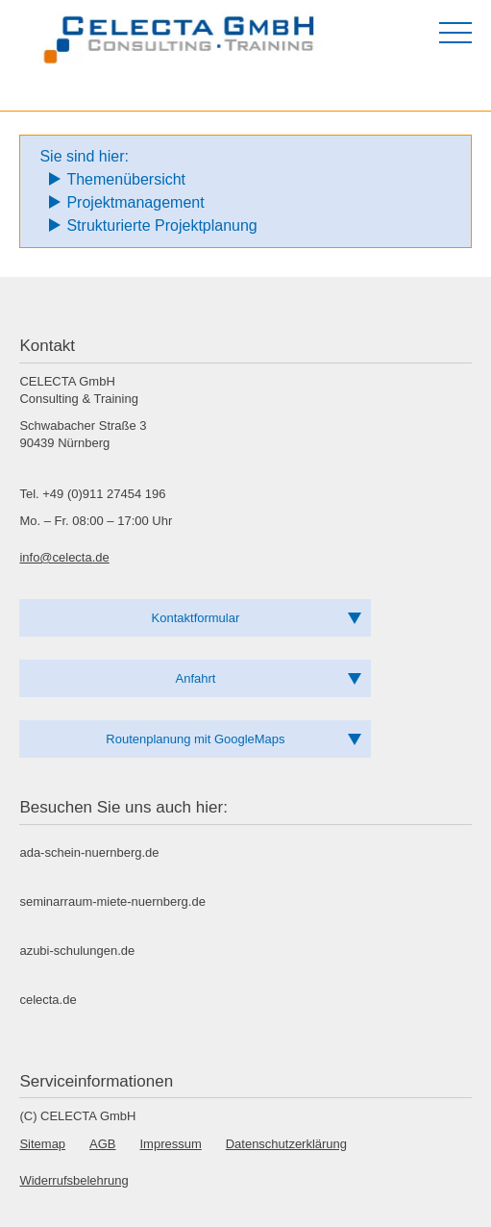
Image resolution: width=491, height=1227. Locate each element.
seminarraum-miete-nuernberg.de (112, 901)
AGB (102, 1144)
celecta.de (47, 999)
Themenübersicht (125, 179)
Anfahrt (196, 678)
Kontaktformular (196, 618)
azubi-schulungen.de (77, 950)
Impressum (171, 1144)
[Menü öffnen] (455, 32)
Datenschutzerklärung (286, 1144)
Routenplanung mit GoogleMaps (195, 739)
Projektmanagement (135, 202)
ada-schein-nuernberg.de (89, 852)
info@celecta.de (64, 557)
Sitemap (42, 1144)
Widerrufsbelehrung (73, 1180)
